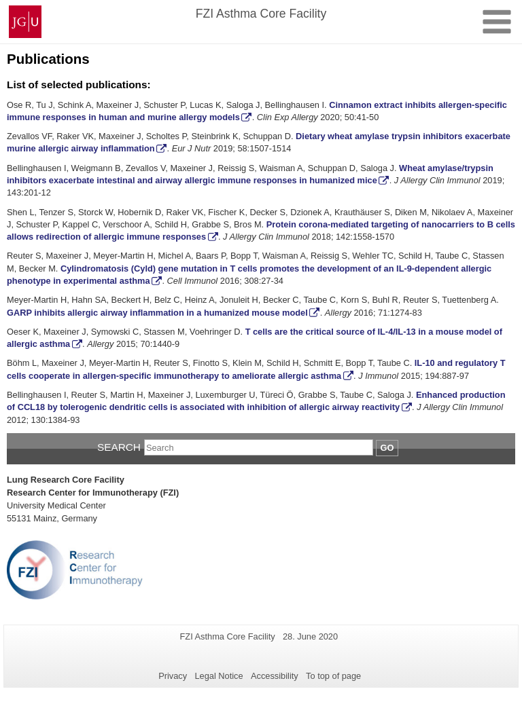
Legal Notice (218, 676)
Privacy (172, 676)
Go (387, 448)
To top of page (333, 676)
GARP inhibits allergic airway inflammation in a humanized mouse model (157, 313)
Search (119, 447)
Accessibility (274, 676)
